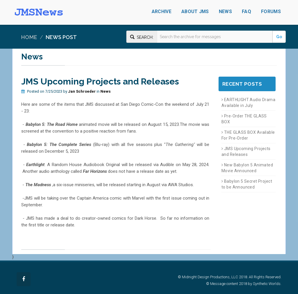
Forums (271, 11)
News (225, 11)
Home (29, 37)
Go (279, 36)
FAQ (246, 11)
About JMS (195, 11)
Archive (161, 11)
